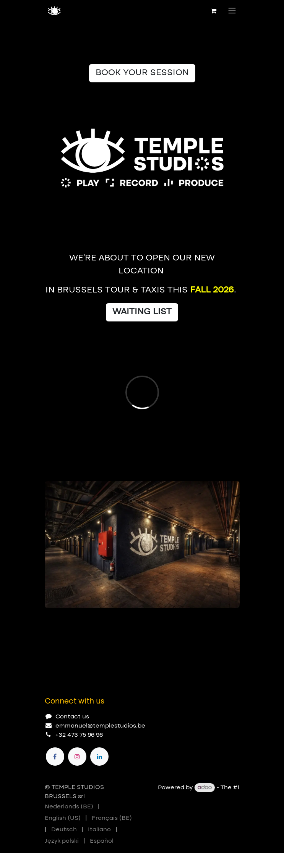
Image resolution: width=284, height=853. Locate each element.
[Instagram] (77, 756)
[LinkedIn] (99, 756)
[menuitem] (69, 807)
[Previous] (209, 620)
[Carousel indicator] (48, 620)
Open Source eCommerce (200, 797)
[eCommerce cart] (213, 10)
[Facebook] (55, 756)
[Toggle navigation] (232, 10)
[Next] (230, 620)
